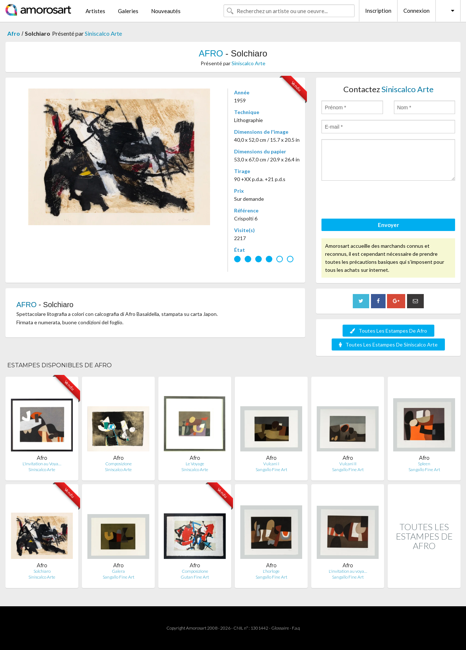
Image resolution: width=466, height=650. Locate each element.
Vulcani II (347, 463)
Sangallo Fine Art (271, 469)
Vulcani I (271, 463)
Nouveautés (166, 11)
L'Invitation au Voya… (42, 463)
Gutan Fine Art (195, 577)
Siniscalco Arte (103, 33)
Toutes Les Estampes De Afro (388, 331)
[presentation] (376, 201)
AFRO (211, 53)
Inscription (378, 10)
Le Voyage (195, 463)
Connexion (416, 10)
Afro (13, 33)
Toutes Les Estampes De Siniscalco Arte (388, 344)
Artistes (95, 11)
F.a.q (296, 628)
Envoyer (388, 225)
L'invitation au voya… (348, 571)
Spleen (424, 463)
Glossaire (280, 628)
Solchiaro (42, 571)
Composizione (118, 463)
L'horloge (271, 571)
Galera (118, 571)
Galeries (128, 11)
